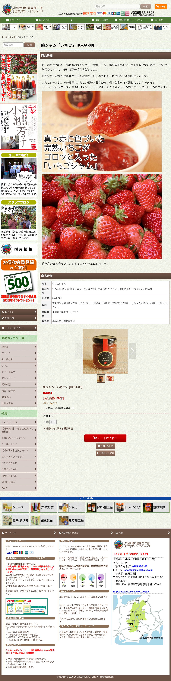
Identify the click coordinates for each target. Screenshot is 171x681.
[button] (71, 20)
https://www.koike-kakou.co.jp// (131, 591)
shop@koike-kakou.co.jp (138, 570)
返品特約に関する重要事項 (58, 428)
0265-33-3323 (139, 566)
